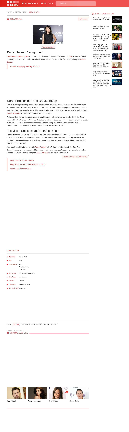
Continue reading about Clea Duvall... (75, 157)
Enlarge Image (47, 47)
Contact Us (41, 419)
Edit (85, 19)
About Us (40, 421)
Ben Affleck (11, 401)
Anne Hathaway (42, 153)
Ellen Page (53, 401)
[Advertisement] (48, 83)
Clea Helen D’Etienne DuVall (18, 56)
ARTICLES (47, 3)
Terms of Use (72, 421)
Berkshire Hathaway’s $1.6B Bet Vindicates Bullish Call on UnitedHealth (102, 56)
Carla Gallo (74, 401)
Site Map (55, 421)
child (70, 56)
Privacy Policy (72, 419)
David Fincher (40, 147)
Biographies (20, 12)
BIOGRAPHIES (30, 3)
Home (9, 12)
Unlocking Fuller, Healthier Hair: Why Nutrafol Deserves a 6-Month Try (101, 65)
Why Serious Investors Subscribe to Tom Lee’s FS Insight (101, 73)
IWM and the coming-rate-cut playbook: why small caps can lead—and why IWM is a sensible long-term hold (102, 83)
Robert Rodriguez (13, 113)
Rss (84, 419)
